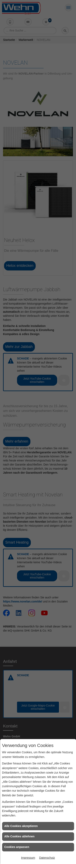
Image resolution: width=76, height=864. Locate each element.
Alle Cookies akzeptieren (21, 826)
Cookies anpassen (16, 847)
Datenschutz (47, 857)
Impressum (28, 857)
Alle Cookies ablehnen (19, 836)
